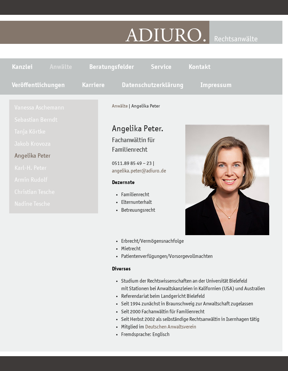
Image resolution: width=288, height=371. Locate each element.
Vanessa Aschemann (39, 108)
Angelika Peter (32, 156)
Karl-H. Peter (30, 168)
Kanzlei (22, 67)
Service (161, 67)
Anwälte (61, 67)
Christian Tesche (34, 192)
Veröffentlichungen (38, 85)
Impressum (216, 85)
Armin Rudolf (30, 180)
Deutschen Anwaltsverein (170, 327)
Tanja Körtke (29, 132)
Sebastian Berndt (35, 120)
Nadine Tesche (32, 204)
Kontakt (199, 67)
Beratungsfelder (111, 67)
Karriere (93, 85)
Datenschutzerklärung (152, 85)
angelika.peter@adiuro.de (139, 171)
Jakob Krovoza (32, 144)
